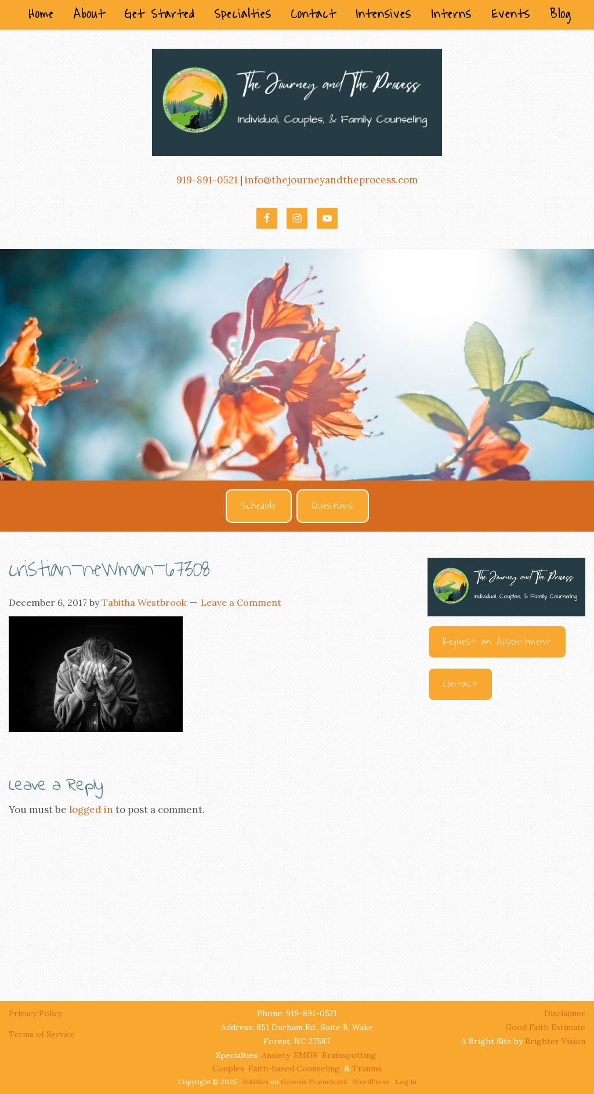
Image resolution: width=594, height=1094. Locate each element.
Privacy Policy (36, 1013)
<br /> (506, 840)
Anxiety (275, 1055)
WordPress (371, 1081)
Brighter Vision (555, 1041)
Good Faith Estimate (545, 1027)
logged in (91, 809)
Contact (460, 684)
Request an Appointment (497, 642)
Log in (405, 1081)
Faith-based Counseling (294, 1068)
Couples (228, 1068)
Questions (332, 506)
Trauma (367, 1068)
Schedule (258, 506)
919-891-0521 (207, 180)
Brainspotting (349, 1055)
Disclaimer (564, 1013)
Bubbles (255, 1081)
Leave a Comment (241, 602)
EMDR (306, 1055)
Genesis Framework (314, 1081)
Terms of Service (42, 1034)
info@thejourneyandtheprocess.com (331, 180)
